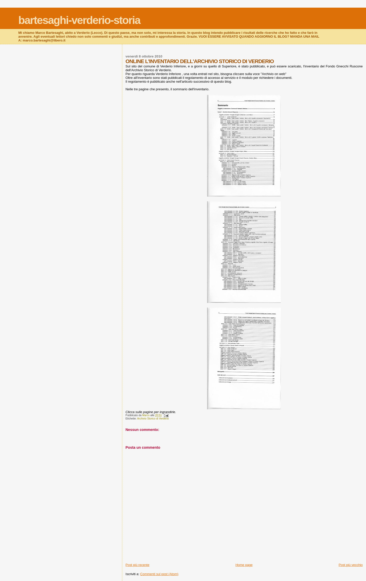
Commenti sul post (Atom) (159, 574)
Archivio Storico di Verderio (153, 418)
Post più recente (137, 565)
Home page (243, 565)
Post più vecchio (351, 565)
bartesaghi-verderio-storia (79, 20)
